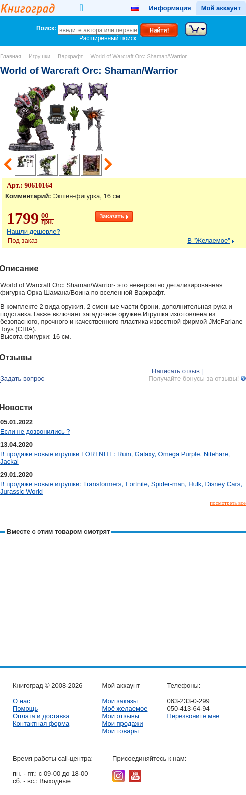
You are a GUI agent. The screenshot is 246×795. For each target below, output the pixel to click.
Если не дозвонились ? (35, 431)
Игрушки (39, 56)
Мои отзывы (120, 716)
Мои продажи (122, 723)
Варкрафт (70, 56)
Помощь (25, 708)
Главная (10, 56)
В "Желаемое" (208, 240)
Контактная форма (41, 723)
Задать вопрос (22, 378)
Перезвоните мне (193, 716)
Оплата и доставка (41, 716)
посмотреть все (228, 503)
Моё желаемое (124, 708)
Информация (170, 8)
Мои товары (120, 731)
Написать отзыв (176, 371)
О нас (21, 701)
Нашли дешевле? (33, 231)
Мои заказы (120, 701)
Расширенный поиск (107, 38)
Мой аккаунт (221, 8)
